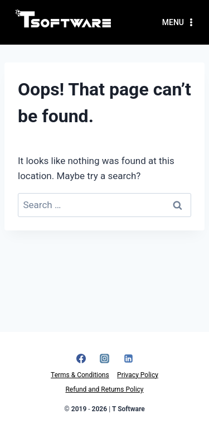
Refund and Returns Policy (104, 389)
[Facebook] (80, 358)
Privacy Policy (137, 375)
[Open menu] (179, 22)
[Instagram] (104, 358)
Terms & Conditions (80, 375)
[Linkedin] (128, 358)
